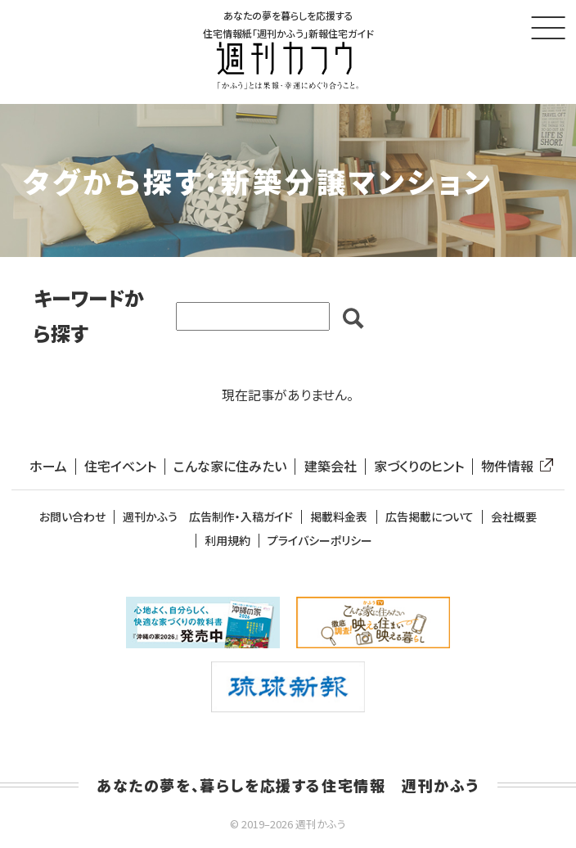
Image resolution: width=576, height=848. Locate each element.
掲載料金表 (338, 517)
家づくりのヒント (419, 466)
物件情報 (514, 466)
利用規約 (227, 541)
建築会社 (330, 466)
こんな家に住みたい (229, 466)
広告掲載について (429, 517)
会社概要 (514, 517)
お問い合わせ (72, 517)
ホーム (48, 466)
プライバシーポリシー (320, 541)
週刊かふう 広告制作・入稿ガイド (208, 517)
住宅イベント (120, 466)
